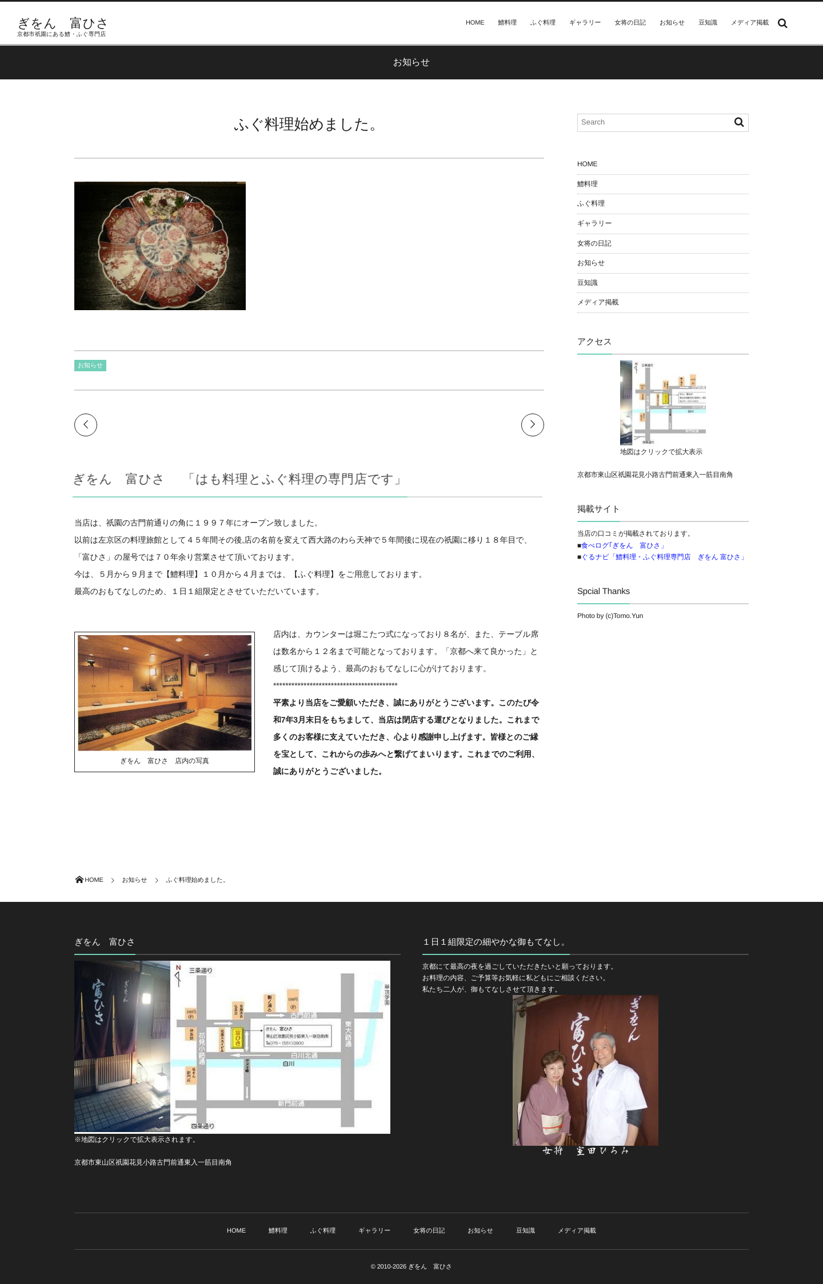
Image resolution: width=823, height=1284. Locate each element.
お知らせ (672, 22)
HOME (475, 22)
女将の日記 (630, 22)
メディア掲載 (750, 22)
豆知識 (707, 22)
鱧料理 (507, 22)
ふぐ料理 (543, 22)
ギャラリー (585, 22)
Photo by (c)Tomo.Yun (610, 616)
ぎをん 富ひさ (63, 23)
